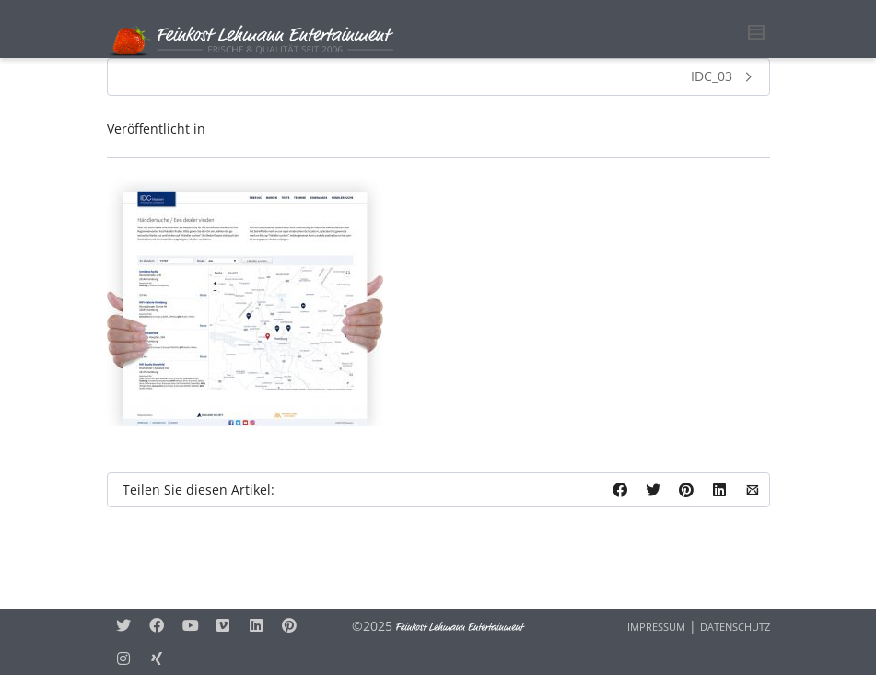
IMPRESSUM (656, 627)
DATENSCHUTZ (735, 627)
